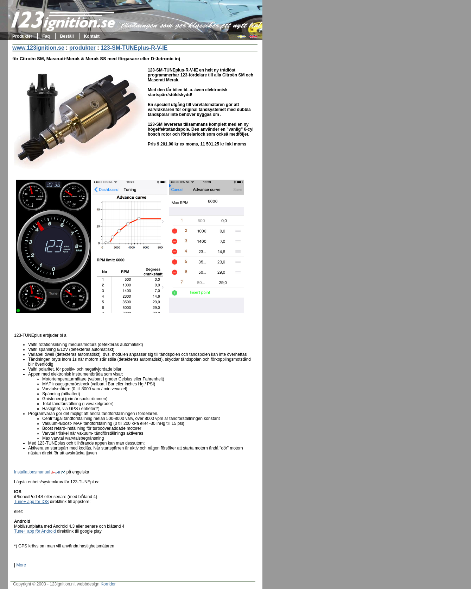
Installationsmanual (39, 472)
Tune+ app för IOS (31, 501)
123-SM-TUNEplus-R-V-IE (134, 48)
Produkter (22, 36)
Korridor (108, 584)
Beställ (67, 36)
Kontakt (92, 36)
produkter (82, 48)
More (21, 565)
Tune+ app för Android (35, 531)
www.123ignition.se (38, 48)
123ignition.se (63, 22)
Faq (46, 36)
